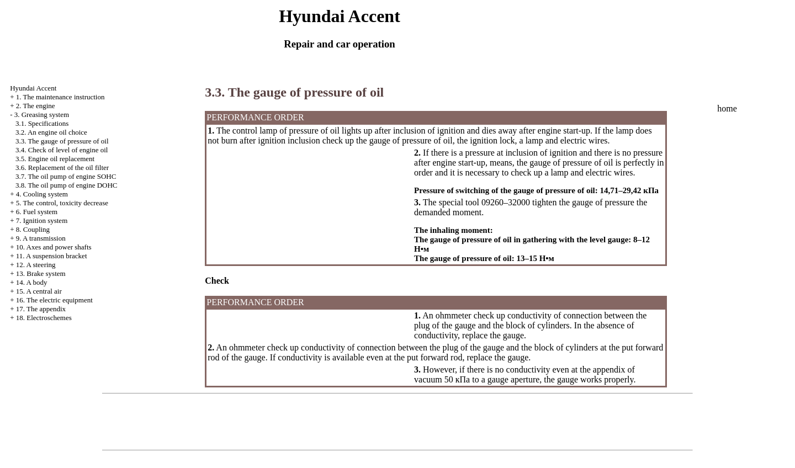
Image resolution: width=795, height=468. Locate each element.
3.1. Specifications (41, 123)
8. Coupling (33, 229)
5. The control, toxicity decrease (62, 203)
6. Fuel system (36, 212)
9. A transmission (41, 238)
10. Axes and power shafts (54, 247)
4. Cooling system (42, 194)
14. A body (31, 282)
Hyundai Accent (33, 88)
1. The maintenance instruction (60, 97)
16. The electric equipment (54, 300)
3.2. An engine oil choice (51, 132)
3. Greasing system (41, 114)
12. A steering (36, 264)
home (727, 108)
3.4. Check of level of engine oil (61, 150)
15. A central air (39, 291)
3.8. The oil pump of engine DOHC (66, 185)
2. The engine (35, 106)
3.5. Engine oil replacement (54, 159)
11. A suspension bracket (51, 256)
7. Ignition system (42, 220)
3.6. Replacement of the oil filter (62, 167)
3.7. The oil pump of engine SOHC (65, 176)
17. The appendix (41, 309)
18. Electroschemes (44, 317)
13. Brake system (41, 273)
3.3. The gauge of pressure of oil (62, 141)
